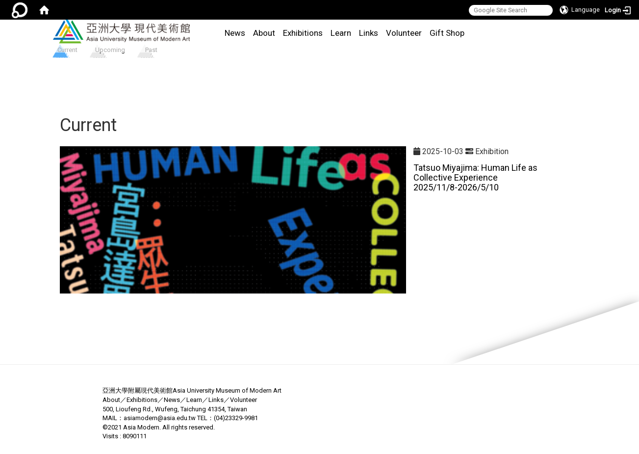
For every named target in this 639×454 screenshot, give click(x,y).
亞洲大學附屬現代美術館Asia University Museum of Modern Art (191, 390)
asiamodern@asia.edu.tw (160, 418)
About (264, 33)
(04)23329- (229, 418)
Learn (341, 33)
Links (368, 33)
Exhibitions (303, 33)
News (235, 33)
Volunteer (404, 33)
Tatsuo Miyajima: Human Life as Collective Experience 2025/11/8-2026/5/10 (475, 177)
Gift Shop (447, 33)
